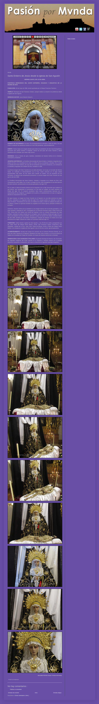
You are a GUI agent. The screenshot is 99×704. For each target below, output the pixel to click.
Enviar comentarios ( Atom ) (22, 695)
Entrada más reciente (13, 692)
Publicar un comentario (16, 689)
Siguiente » (51, 37)
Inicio (36, 692)
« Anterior (17, 37)
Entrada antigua (57, 692)
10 (45, 37)
